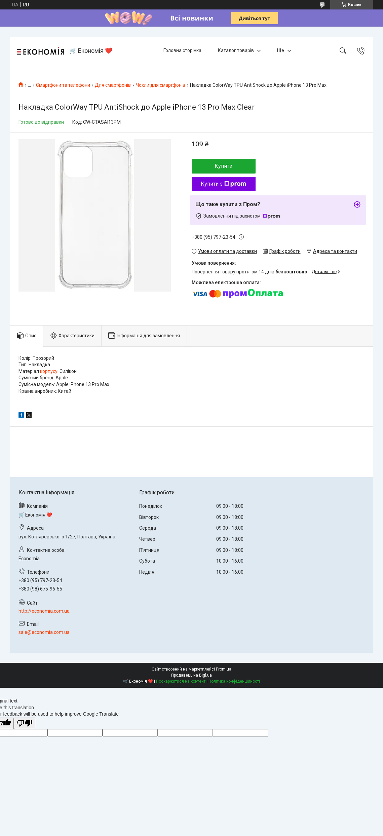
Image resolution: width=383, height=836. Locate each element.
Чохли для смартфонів (160, 85)
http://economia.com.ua (44, 611)
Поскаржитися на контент (180, 681)
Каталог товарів (236, 50)
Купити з (223, 184)
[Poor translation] (24, 723)
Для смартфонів (113, 85)
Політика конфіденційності (234, 681)
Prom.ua (223, 669)
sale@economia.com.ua (44, 632)
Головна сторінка (182, 50)
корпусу (49, 371)
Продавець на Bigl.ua (191, 675)
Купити (223, 166)
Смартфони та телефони (63, 85)
